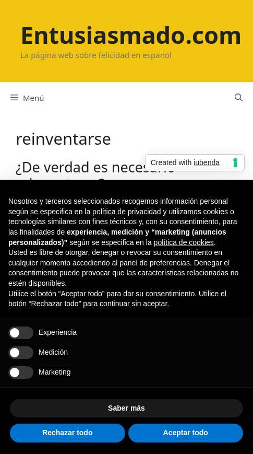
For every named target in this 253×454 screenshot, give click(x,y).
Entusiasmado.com (131, 35)
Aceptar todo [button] (185, 432)
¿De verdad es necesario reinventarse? (95, 175)
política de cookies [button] (184, 242)
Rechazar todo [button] (67, 432)
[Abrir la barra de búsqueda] (238, 97)
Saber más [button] (126, 408)
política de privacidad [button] (126, 211)
